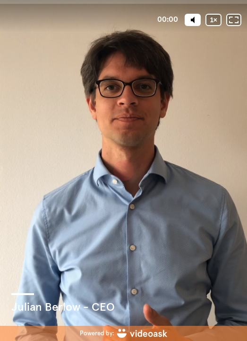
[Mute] (193, 20)
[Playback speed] (213, 20)
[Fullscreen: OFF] (233, 20)
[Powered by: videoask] (123, 333)
